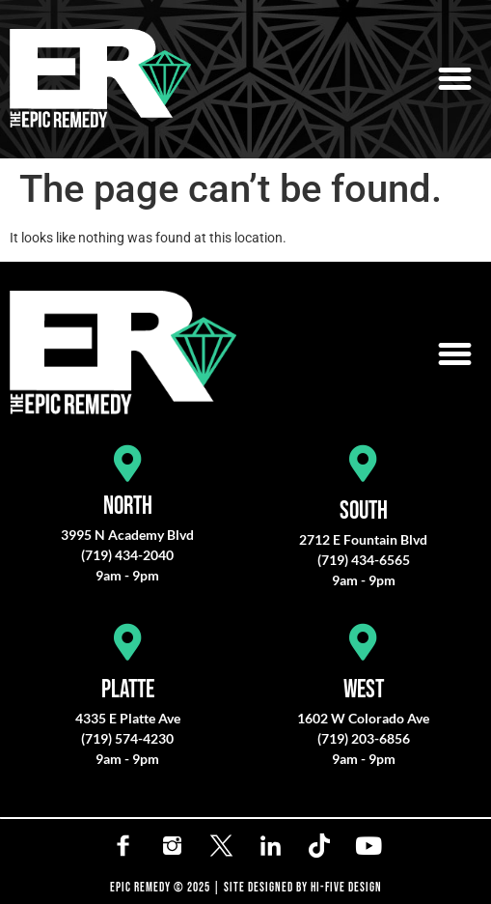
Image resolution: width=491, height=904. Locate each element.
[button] (455, 79)
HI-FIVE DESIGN (346, 887)
